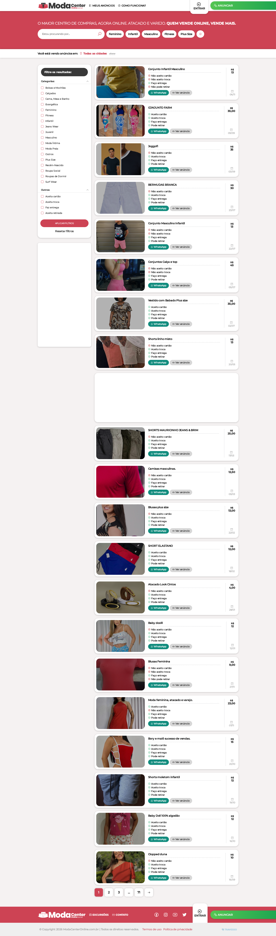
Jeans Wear (50, 126)
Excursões (99, 914)
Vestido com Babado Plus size (168, 300)
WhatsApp (159, 92)
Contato (120, 914)
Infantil (133, 34)
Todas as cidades (93, 53)
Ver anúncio (180, 92)
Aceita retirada (51, 213)
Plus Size (186, 34)
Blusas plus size (158, 507)
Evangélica (49, 104)
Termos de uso (152, 929)
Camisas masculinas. (162, 468)
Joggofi (153, 146)
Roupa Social (50, 170)
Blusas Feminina (159, 661)
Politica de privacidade (177, 929)
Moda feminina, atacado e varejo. (170, 700)
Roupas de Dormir (54, 176)
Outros (47, 154)
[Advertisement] (64, 295)
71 (138, 892)
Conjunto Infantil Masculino (166, 69)
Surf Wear (49, 181)
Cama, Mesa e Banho (55, 98)
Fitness (169, 34)
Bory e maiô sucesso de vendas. (169, 738)
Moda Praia (49, 148)
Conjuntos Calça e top (162, 262)
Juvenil (47, 132)
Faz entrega (50, 207)
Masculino (151, 34)
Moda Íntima (50, 143)
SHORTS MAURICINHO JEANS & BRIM (173, 430)
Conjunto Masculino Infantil (166, 223)
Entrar (200, 913)
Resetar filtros (64, 231)
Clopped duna (157, 854)
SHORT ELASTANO (160, 545)
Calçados (48, 93)
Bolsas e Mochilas (53, 87)
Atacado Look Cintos (162, 584)
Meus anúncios (102, 5)
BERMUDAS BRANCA (162, 184)
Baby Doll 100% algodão (164, 815)
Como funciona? (132, 5)
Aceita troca (50, 201)
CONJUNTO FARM (160, 107)
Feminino (115, 34)
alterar (112, 53)
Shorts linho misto (160, 339)
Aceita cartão (51, 196)
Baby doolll (155, 623)
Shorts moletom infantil (164, 777)
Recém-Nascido (52, 165)
